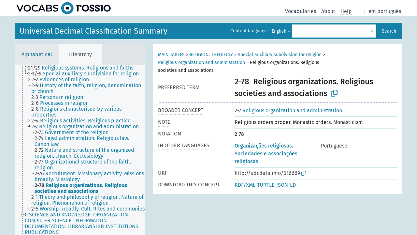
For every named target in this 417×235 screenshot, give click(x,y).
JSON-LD (286, 185)
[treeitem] (83, 68)
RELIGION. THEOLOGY (211, 54)
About (328, 11)
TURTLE (266, 185)
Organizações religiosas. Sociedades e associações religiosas (266, 153)
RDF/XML (245, 185)
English (279, 31)
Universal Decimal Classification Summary (93, 31)
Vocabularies (300, 11)
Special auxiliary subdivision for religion (280, 54)
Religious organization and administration (201, 62)
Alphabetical (37, 54)
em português (384, 11)
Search (389, 31)
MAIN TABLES (171, 54)
